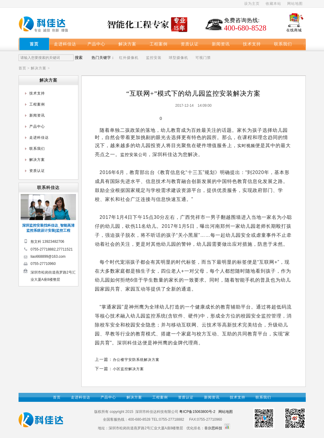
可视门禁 (203, 58)
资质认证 (190, 44)
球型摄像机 (178, 58)
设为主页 (252, 3)
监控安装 (154, 58)
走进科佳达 (65, 44)
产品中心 (96, 44)
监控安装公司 (133, 154)
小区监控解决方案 (128, 369)
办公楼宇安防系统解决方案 (136, 360)
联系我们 (283, 44)
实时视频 (246, 145)
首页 (34, 44)
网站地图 (295, 3)
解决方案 (127, 44)
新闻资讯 (221, 44)
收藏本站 (273, 3)
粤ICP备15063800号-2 (197, 412)
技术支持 (252, 44)
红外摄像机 (129, 58)
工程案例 (159, 44)
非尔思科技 (213, 428)
